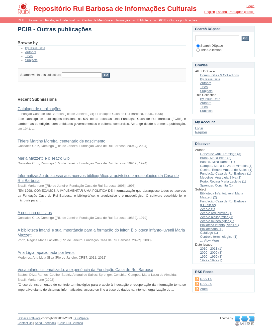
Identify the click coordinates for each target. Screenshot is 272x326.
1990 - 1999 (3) (211, 256)
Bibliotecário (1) (211, 229)
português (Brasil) (241, 12)
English (209, 12)
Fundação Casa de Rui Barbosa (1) (225, 173)
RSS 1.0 (206, 279)
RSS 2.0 (206, 284)
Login (251, 6)
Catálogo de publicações (39, 109)
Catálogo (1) (209, 232)
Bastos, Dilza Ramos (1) (217, 162)
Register (201, 132)
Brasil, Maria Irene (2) (215, 158)
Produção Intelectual (60, 20)
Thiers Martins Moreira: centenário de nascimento (61, 141)
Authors (30, 52)
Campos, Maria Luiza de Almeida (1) (226, 166)
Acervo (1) (207, 209)
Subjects (31, 60)
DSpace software (29, 318)
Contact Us (25, 323)
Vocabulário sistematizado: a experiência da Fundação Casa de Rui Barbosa (85, 270)
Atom (204, 289)
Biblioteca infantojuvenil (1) (219, 225)
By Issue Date (35, 48)
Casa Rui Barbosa (71, 323)
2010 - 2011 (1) (211, 248)
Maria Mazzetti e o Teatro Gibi (44, 158)
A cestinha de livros (35, 213)
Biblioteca (144, 20)
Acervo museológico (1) (217, 221)
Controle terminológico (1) (219, 236)
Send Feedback (45, 323)
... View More (209, 240)
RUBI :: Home (28, 20)
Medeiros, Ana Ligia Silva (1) (220, 177)
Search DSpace (209, 45)
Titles (29, 56)
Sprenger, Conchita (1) (216, 185)
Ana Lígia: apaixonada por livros (46, 252)
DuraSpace (81, 318)
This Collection (209, 50)
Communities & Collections (219, 75)
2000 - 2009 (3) (211, 252)
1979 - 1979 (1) (211, 260)
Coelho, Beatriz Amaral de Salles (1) (226, 170)
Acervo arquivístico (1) (216, 213)
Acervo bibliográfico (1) (216, 217)
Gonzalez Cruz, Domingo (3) (220, 154)
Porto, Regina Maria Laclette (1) (223, 181)
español (222, 12)
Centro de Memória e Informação (106, 20)
